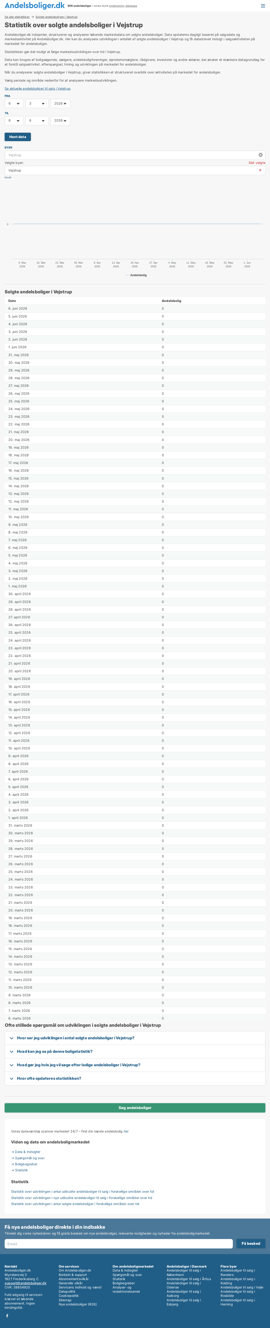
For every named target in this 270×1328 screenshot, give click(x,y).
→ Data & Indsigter (26, 1152)
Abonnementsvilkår (74, 1279)
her (126, 1131)
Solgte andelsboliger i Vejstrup (57, 17)
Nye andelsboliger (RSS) (78, 1304)
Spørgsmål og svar (127, 1275)
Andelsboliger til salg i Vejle (242, 1287)
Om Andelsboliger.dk (75, 1270)
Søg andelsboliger (135, 1107)
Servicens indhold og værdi (80, 1287)
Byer (8, 147)
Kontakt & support (73, 1275)
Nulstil (8, 177)
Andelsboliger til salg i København (184, 1272)
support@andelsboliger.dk (25, 1283)
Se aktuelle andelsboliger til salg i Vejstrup (38, 88)
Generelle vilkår (71, 1283)
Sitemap (65, 1300)
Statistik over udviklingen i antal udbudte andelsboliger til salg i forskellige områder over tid (82, 1191)
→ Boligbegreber (24, 1164)
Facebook (7, 1316)
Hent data (17, 137)
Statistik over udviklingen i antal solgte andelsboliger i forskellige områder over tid (75, 1204)
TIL (7, 113)
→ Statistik (19, 1170)
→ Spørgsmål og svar (28, 1158)
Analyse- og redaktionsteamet (126, 1289)
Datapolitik (67, 1291)
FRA (7, 96)
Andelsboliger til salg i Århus (189, 1279)
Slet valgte (257, 163)
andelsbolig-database (123, 5)
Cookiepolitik (69, 1296)
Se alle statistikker (17, 16)
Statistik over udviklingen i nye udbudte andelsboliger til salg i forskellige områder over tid (81, 1198)
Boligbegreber (124, 1283)
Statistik (119, 1279)
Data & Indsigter (125, 1270)
